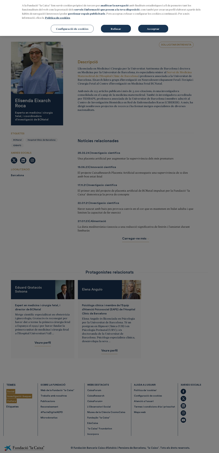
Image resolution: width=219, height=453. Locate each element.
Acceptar (153, 26)
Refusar (116, 26)
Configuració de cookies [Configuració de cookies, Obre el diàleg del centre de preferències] (72, 26)
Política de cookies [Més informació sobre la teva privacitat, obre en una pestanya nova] (57, 15)
